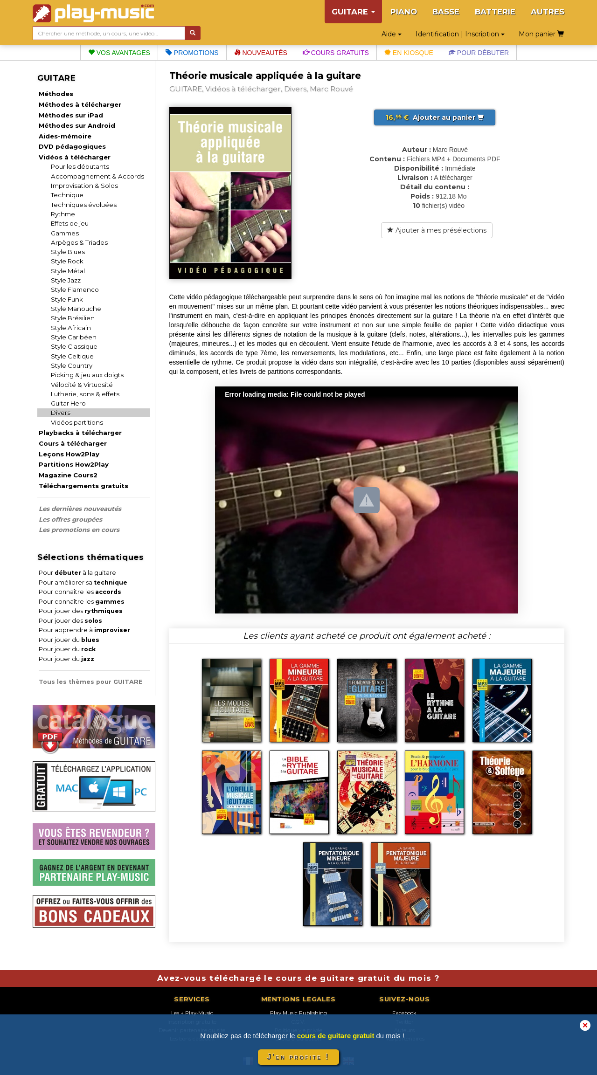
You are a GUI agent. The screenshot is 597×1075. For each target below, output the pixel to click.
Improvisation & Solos (84, 185)
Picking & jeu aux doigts (87, 375)
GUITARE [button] (353, 11)
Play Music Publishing (298, 1013)
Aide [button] (392, 34)
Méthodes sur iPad (71, 115)
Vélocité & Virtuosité (82, 384)
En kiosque (408, 52)
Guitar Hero (68, 403)
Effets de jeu (70, 223)
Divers (60, 412)
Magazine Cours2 (68, 475)
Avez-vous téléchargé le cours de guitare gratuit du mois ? (298, 978)
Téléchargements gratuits (83, 485)
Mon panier (541, 34)
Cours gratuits (336, 52)
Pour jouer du (69, 639)
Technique (67, 195)
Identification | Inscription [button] (460, 34)
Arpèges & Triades (79, 242)
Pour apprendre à (84, 630)
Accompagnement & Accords (97, 176)
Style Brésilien (73, 318)
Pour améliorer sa (83, 582)
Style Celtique (72, 356)
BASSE (445, 11)
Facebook (404, 1013)
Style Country (71, 365)
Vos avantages (119, 52)
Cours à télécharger (73, 443)
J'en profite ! (298, 1057)
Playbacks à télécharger (80, 432)
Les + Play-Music (192, 1013)
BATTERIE (495, 11)
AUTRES (547, 11)
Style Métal (68, 271)
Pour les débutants (80, 166)
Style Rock (67, 261)
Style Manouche (76, 308)
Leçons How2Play (69, 454)
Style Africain (71, 327)
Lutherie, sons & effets (85, 394)
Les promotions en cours (79, 529)
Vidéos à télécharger (75, 157)
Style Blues (68, 251)
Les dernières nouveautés (80, 508)
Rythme (63, 214)
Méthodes (56, 93)
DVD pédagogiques (72, 146)
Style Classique (74, 346)
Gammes (65, 233)
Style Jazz (66, 280)
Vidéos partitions (77, 422)
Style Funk (67, 299)
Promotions (192, 52)
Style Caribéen (74, 337)
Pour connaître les (80, 591)
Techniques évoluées (84, 204)
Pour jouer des (81, 610)
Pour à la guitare (77, 572)
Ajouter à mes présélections (436, 230)
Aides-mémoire (65, 136)
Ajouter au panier (435, 117)
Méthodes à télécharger (80, 104)
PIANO (403, 11)
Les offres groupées (70, 519)
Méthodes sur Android (77, 125)
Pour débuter (479, 52)
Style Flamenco (75, 289)
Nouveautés (260, 52)
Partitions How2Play (74, 464)
